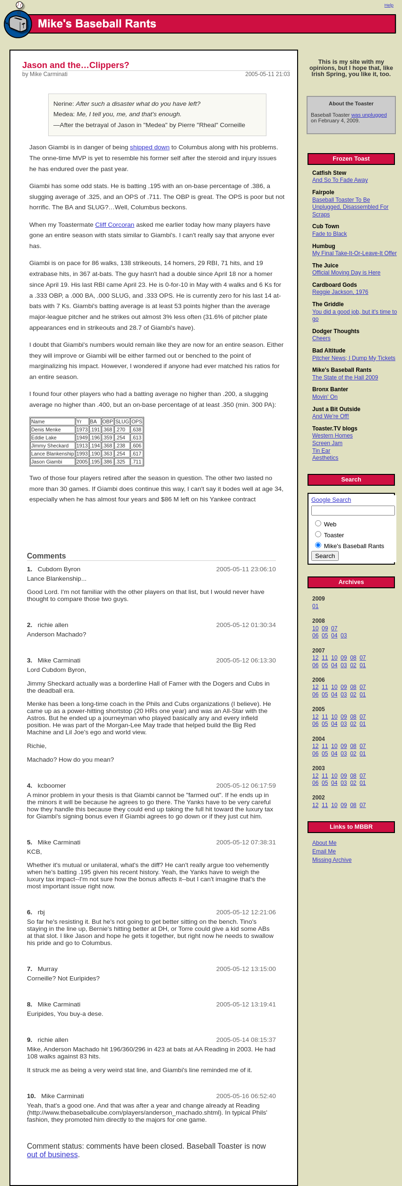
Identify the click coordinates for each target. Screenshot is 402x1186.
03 (344, 635)
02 (353, 665)
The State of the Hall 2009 (345, 377)
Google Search (331, 500)
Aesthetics (325, 458)
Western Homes (332, 435)
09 (325, 628)
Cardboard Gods (334, 285)
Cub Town (325, 226)
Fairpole (323, 192)
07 (334, 628)
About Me (324, 843)
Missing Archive (331, 860)
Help (389, 5)
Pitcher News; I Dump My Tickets (353, 358)
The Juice (325, 265)
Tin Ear (321, 450)
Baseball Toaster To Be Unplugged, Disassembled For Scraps (350, 207)
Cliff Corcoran (115, 224)
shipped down (150, 147)
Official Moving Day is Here (346, 272)
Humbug (323, 246)
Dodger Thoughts (335, 331)
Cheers (321, 338)
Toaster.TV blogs (335, 428)
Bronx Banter (330, 389)
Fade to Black (329, 234)
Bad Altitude (328, 350)
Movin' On (325, 397)
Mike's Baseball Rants (342, 370)
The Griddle (328, 304)
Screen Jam (327, 443)
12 (315, 657)
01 (315, 606)
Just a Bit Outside (336, 409)
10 (315, 628)
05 (325, 635)
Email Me (324, 851)
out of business (52, 1155)
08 (353, 657)
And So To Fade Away (340, 180)
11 (325, 657)
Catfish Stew (329, 173)
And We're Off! (330, 416)
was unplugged (369, 115)
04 (334, 635)
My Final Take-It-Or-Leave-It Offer (354, 253)
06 (315, 635)
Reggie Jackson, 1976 (340, 292)
